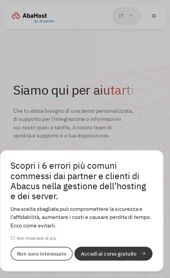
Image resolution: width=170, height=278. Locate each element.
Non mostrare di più (36, 238)
